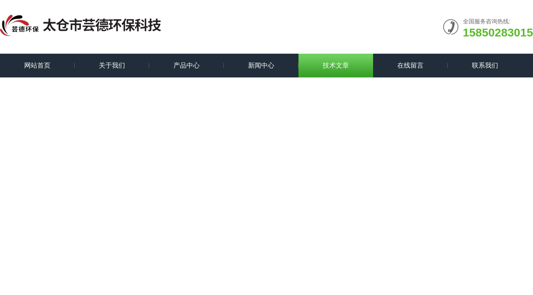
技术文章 (336, 65)
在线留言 (410, 65)
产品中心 (186, 65)
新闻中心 (261, 65)
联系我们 (485, 65)
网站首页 (37, 65)
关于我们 (112, 65)
